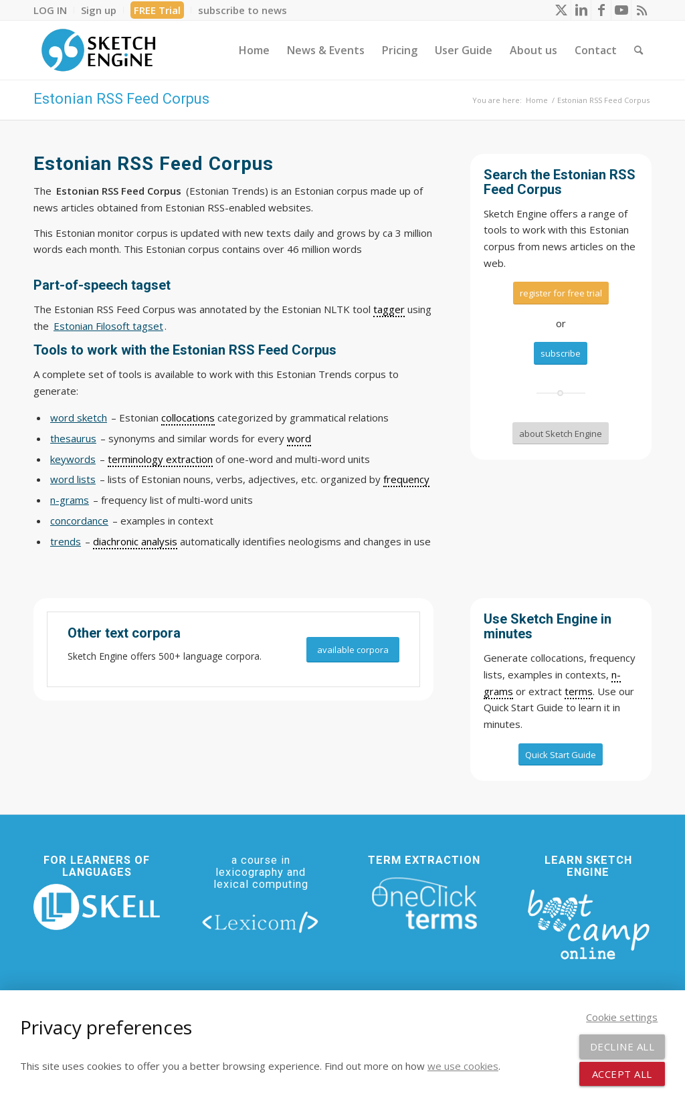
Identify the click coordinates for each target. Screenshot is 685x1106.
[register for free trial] (561, 293)
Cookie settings (622, 1017)
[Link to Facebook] (601, 10)
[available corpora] (352, 650)
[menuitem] (53, 10)
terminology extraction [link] (160, 459)
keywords (73, 459)
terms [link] (579, 691)
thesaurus (73, 438)
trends (65, 541)
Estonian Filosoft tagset (108, 326)
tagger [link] (389, 309)
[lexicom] (260, 922)
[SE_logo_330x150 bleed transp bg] (98, 50)
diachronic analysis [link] (135, 541)
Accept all (622, 1074)
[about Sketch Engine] (560, 433)
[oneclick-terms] (424, 903)
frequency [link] (406, 479)
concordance (79, 520)
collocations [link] (188, 417)
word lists (73, 479)
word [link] (299, 438)
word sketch (78, 417)
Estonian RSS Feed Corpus (121, 98)
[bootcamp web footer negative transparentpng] (588, 922)
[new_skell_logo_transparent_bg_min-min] (96, 907)
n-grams (69, 499)
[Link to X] (561, 10)
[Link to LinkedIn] (581, 10)
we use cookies (462, 1066)
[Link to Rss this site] (641, 10)
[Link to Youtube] (621, 10)
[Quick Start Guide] (560, 754)
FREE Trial (157, 10)
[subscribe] (560, 353)
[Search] (638, 50)
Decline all (622, 1046)
